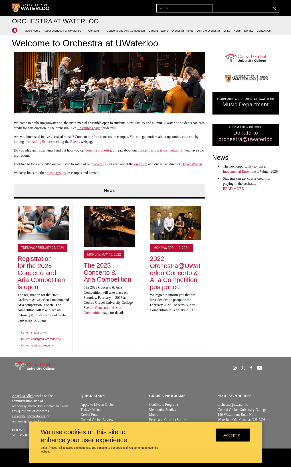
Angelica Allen (22, 396)
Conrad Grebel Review (97, 420)
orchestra (141, 164)
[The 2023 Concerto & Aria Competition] (109, 226)
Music (153, 415)
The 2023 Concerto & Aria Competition (107, 272)
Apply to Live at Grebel (98, 404)
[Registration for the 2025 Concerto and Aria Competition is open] (43, 223)
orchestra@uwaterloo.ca (29, 421)
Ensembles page (89, 128)
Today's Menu (91, 410)
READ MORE (233, 188)
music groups (56, 172)
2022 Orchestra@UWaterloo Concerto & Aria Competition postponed (175, 273)
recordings (100, 164)
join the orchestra (98, 150)
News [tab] (109, 190)
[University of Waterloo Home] (31, 8)
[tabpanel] (109, 275)
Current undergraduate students (41, 339)
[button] (64, 31)
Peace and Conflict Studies (168, 420)
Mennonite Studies (162, 410)
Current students (31, 332)
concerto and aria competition (159, 150)
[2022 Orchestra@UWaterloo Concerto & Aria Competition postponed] (175, 223)
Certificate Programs (164, 404)
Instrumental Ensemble (239, 172)
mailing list (38, 141)
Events (75, 141)
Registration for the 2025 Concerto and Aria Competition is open (41, 273)
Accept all (233, 435)
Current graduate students (37, 345)
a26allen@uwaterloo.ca (29, 416)
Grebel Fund (89, 415)
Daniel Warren (191, 164)
